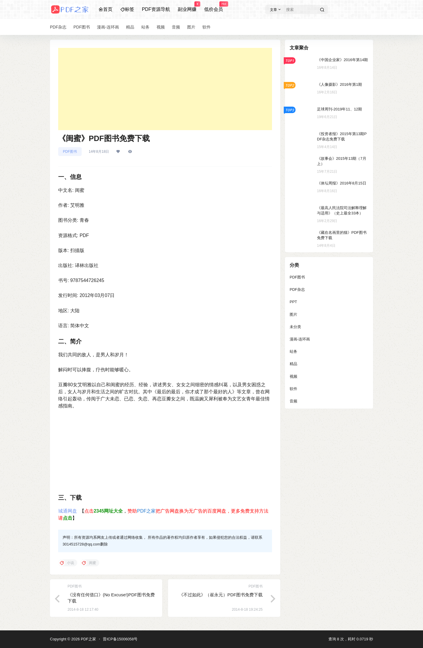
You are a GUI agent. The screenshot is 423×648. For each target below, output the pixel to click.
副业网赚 (187, 6)
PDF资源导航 (156, 9)
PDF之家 (146, 510)
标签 (127, 9)
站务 (293, 351)
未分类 (295, 327)
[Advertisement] (165, 89)
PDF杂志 (297, 289)
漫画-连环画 (300, 339)
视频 (293, 376)
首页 (105, 9)
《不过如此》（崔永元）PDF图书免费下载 (221, 594)
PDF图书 (70, 152)
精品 (293, 364)
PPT (293, 302)
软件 (293, 389)
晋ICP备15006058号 (120, 639)
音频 (293, 401)
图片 (293, 314)
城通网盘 (67, 510)
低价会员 (213, 6)
